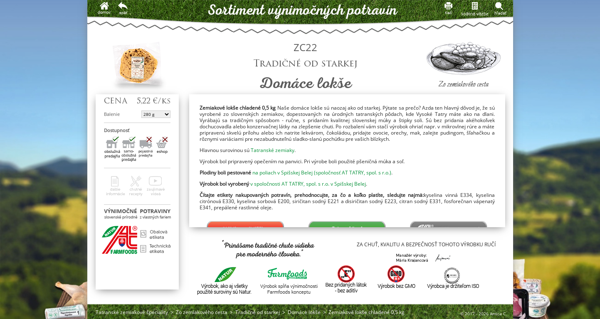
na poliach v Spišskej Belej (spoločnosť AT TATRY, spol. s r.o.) (321, 172)
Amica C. (498, 314)
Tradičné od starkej (257, 312)
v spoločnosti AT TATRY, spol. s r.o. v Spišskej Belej (308, 183)
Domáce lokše (304, 312)
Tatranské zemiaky (272, 150)
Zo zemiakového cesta (201, 312)
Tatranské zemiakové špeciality (132, 312)
